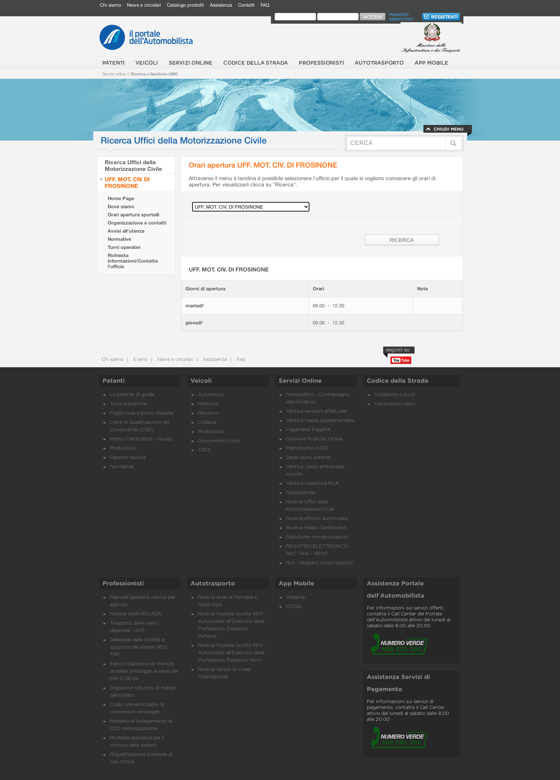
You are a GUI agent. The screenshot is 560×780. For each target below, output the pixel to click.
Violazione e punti (394, 394)
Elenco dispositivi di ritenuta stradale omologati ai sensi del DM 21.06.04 (144, 671)
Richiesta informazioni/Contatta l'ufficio (133, 261)
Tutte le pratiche (128, 404)
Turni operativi (124, 247)
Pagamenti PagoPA (308, 430)
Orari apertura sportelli (133, 214)
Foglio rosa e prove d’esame (141, 413)
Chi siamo (110, 5)
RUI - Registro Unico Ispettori (319, 563)
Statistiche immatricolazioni (317, 537)
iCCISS (293, 606)
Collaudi (207, 422)
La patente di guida (132, 394)
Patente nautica (128, 457)
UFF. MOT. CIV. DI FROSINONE (127, 182)
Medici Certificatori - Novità (141, 439)
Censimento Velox (394, 404)
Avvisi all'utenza (126, 231)
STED (204, 450)
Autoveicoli (211, 394)
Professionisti (123, 584)
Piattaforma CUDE (307, 448)
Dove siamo (121, 206)
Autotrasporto (213, 584)
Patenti (114, 381)
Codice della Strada (397, 381)
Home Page (121, 198)
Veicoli (201, 381)
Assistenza (221, 5)
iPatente (295, 597)
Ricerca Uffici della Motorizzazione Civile (133, 165)
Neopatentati (301, 492)
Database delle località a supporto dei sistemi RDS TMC (138, 647)
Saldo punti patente (308, 457)
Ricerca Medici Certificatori (316, 528)
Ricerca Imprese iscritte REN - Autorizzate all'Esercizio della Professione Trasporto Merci (232, 653)
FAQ (265, 5)
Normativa (122, 467)
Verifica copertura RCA (312, 483)
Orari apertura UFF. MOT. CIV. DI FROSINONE (263, 165)
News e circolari (144, 5)
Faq (240, 359)
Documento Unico (219, 441)
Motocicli (208, 404)
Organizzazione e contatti (137, 223)
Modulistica (122, 448)
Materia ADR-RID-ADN (136, 614)
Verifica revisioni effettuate (316, 411)
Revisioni (208, 413)
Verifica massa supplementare (320, 420)
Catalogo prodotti (185, 5)
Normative (119, 239)
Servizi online (114, 73)
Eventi (140, 359)
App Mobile (296, 584)
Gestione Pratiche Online (314, 439)
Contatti (246, 5)
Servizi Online (300, 381)
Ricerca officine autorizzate (317, 518)
